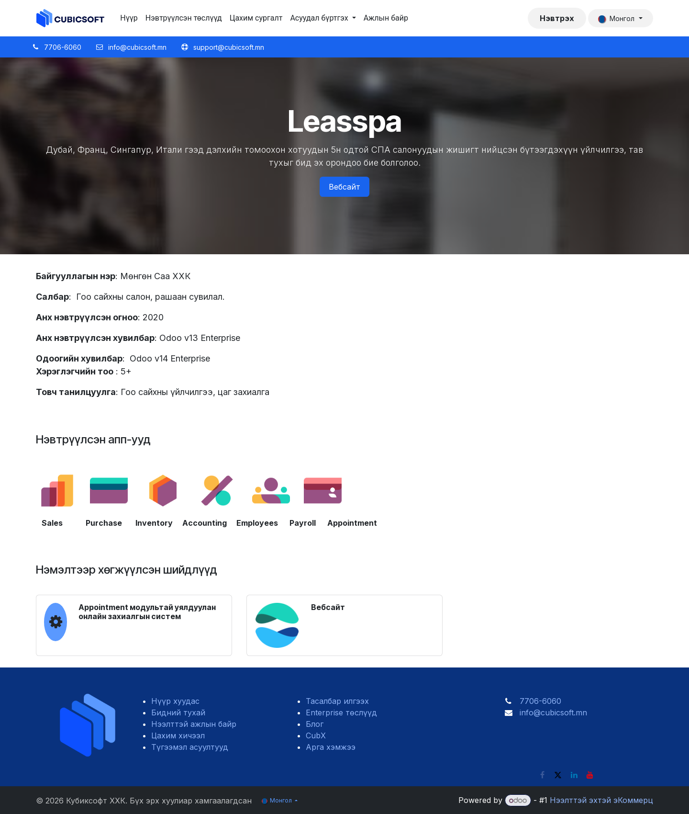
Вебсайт (344, 187)
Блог (314, 724)
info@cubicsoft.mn (553, 712)
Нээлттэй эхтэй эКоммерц (601, 800)
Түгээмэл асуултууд (189, 747)
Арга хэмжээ (331, 747)
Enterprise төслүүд (341, 712)
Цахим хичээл (178, 735)
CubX (316, 735)
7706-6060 (540, 701)
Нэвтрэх (557, 18)
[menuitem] (128, 18)
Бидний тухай (178, 712)
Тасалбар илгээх (337, 701)
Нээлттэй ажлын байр (193, 724)
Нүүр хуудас (175, 701)
